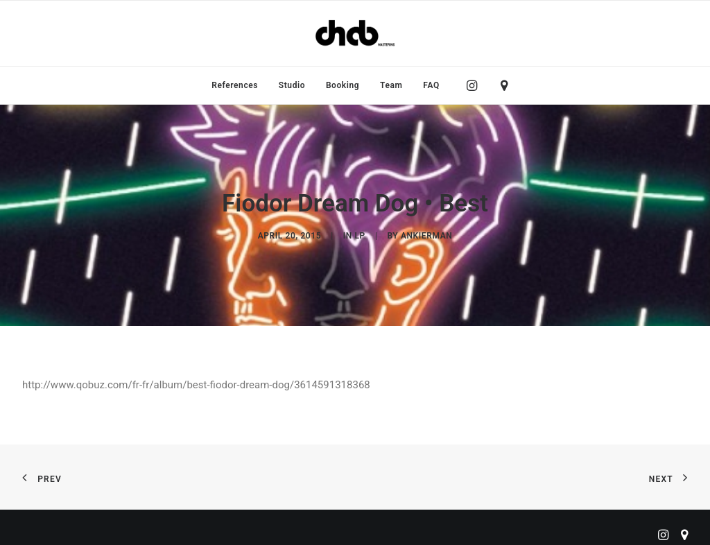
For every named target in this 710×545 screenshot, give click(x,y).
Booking (342, 85)
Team (391, 85)
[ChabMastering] (355, 33)
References (234, 85)
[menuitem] (234, 85)
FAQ (431, 85)
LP (360, 233)
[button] (475, 85)
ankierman (426, 233)
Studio (292, 85)
